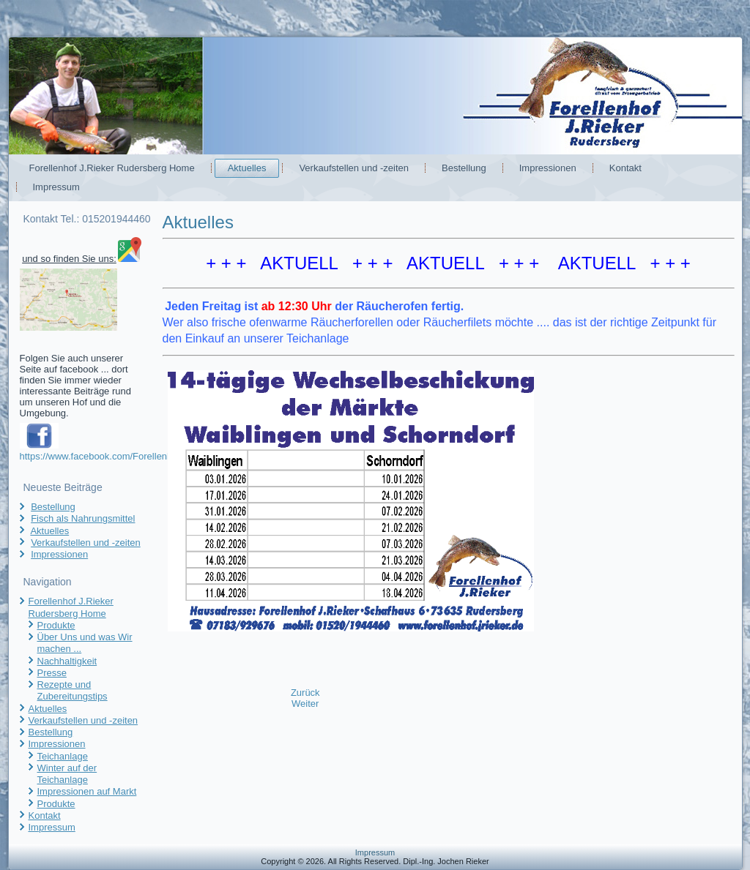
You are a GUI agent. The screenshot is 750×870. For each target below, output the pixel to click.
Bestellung (464, 167)
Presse (52, 672)
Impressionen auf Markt (87, 791)
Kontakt (625, 167)
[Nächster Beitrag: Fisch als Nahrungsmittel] (305, 703)
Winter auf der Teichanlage (67, 773)
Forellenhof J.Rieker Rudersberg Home (112, 167)
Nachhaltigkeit (67, 661)
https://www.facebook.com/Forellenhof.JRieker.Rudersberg (143, 456)
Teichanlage (62, 756)
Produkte (56, 625)
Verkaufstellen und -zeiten (354, 167)
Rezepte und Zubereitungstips (72, 690)
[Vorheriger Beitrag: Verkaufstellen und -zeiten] (305, 692)
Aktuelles (247, 167)
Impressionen (547, 167)
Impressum (56, 186)
